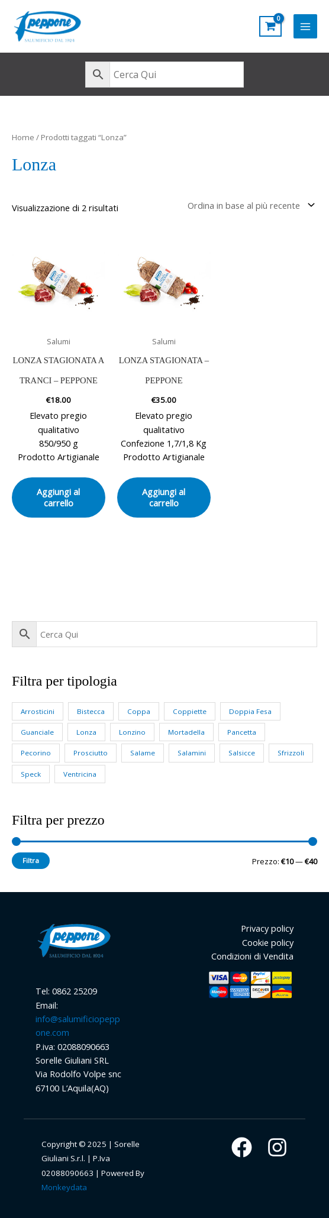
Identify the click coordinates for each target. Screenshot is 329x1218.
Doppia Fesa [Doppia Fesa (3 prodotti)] (250, 711)
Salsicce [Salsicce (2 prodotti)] (241, 752)
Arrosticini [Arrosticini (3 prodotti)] (37, 711)
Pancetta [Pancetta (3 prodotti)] (241, 732)
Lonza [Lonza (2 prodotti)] (86, 732)
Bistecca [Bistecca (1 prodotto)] (91, 711)
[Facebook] (241, 1147)
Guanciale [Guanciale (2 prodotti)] (37, 732)
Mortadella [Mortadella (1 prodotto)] (186, 732)
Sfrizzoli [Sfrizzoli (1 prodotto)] (291, 752)
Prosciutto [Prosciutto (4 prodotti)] (90, 752)
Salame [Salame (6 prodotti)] (142, 752)
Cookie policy (267, 942)
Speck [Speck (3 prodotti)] (31, 774)
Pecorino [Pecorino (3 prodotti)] (36, 752)
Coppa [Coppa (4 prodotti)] (138, 711)
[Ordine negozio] (248, 205)
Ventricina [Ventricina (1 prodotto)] (79, 774)
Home (23, 137)
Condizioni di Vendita (252, 956)
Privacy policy (267, 928)
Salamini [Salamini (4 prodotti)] (192, 752)
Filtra (30, 860)
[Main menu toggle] (305, 26)
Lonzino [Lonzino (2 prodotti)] (132, 732)
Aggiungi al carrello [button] (58, 497)
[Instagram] (277, 1147)
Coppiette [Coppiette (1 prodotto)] (190, 711)
